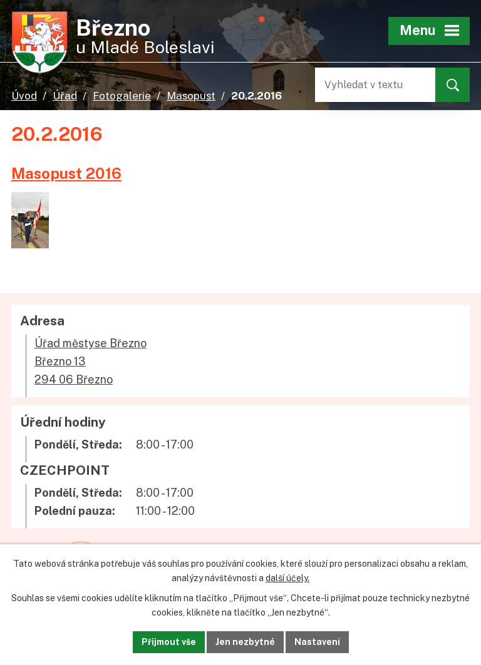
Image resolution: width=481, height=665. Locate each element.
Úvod (24, 95)
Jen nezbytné (245, 642)
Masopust (191, 95)
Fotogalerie (122, 95)
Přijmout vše (169, 642)
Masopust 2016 (66, 173)
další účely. (287, 578)
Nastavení (317, 642)
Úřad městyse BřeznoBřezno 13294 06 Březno (90, 361)
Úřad (65, 95)
